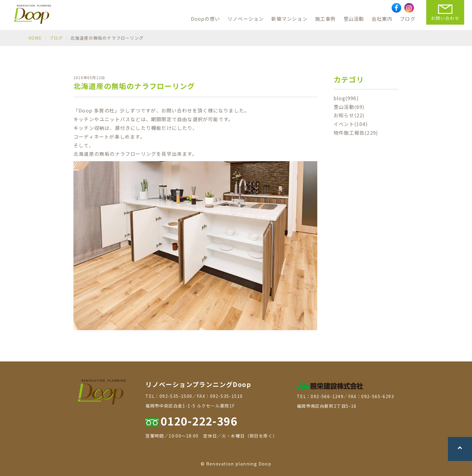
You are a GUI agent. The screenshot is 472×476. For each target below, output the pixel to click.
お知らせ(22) (349, 115)
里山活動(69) (349, 106)
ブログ (407, 18)
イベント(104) (351, 123)
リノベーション (246, 18)
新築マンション (289, 18)
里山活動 (353, 18)
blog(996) (346, 98)
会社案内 (381, 18)
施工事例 (325, 18)
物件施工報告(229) (356, 132)
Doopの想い (205, 18)
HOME (35, 38)
